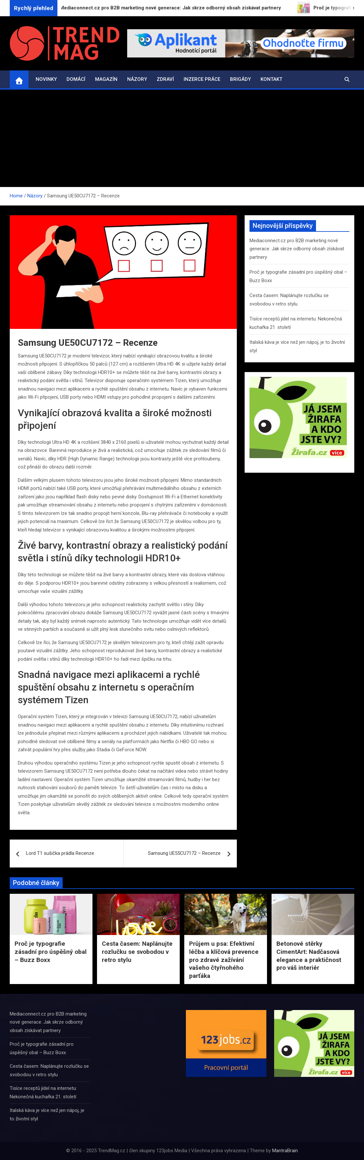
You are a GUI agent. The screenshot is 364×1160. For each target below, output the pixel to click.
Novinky (46, 79)
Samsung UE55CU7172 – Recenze (184, 853)
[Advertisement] (182, 138)
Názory (137, 79)
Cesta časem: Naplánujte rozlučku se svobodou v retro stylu (137, 951)
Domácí (76, 79)
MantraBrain (285, 1151)
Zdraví (165, 79)
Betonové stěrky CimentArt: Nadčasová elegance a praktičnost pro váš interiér (308, 955)
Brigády (240, 79)
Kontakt (271, 79)
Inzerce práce (202, 79)
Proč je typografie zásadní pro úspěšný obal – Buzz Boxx (51, 951)
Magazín (106, 79)
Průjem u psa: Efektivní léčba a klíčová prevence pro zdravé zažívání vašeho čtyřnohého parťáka (224, 959)
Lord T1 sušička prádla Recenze (60, 853)
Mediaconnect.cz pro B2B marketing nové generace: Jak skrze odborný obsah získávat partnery (296, 249)
